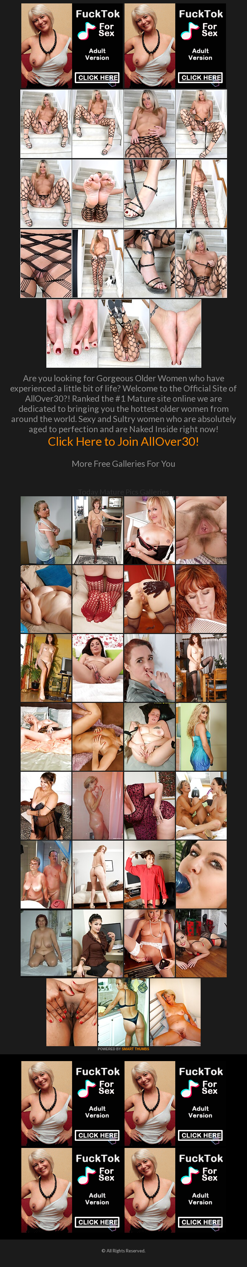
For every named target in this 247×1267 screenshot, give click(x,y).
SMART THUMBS (135, 1049)
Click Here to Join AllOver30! (123, 441)
